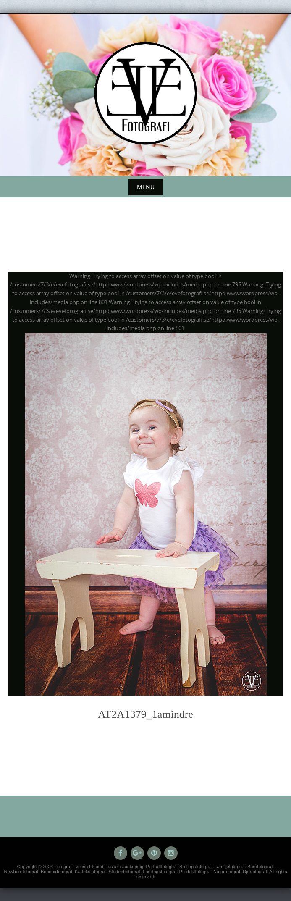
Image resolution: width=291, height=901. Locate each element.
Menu (146, 187)
